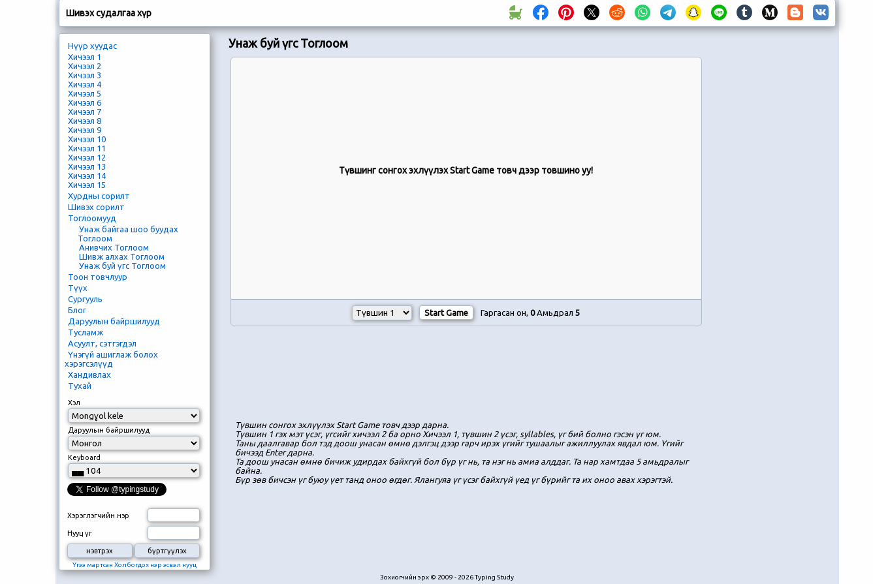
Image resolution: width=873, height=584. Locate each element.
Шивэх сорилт (96, 206)
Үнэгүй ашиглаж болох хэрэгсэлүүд (111, 359)
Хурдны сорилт (99, 195)
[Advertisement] (466, 375)
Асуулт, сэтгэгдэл (102, 343)
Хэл (74, 403)
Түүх (77, 287)
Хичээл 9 (84, 129)
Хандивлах (89, 374)
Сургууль (85, 298)
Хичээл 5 (84, 93)
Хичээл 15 (87, 184)
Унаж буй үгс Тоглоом (122, 265)
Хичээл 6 (84, 102)
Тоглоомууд (92, 218)
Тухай (79, 385)
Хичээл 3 (84, 75)
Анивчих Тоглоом (114, 247)
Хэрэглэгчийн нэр (98, 515)
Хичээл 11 (87, 148)
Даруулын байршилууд (114, 321)
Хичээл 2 (84, 65)
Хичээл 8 (84, 120)
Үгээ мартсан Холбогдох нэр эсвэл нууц (134, 564)
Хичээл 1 (84, 56)
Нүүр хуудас (92, 45)
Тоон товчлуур (97, 276)
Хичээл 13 (87, 166)
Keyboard (84, 457)
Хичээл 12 (87, 157)
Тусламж (85, 332)
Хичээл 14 (87, 175)
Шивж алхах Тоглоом (122, 256)
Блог (77, 310)
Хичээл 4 (84, 84)
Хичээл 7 (84, 111)
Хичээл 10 (87, 139)
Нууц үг (79, 533)
